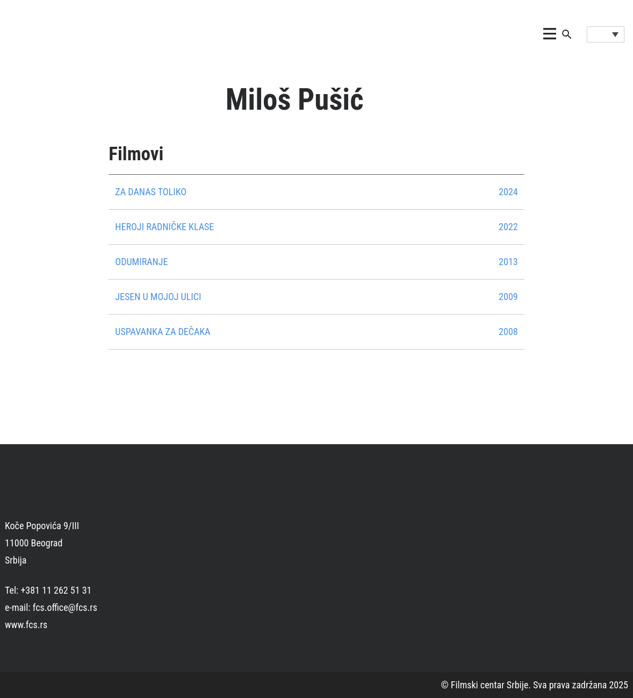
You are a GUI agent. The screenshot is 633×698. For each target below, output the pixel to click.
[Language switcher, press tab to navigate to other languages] (605, 34)
